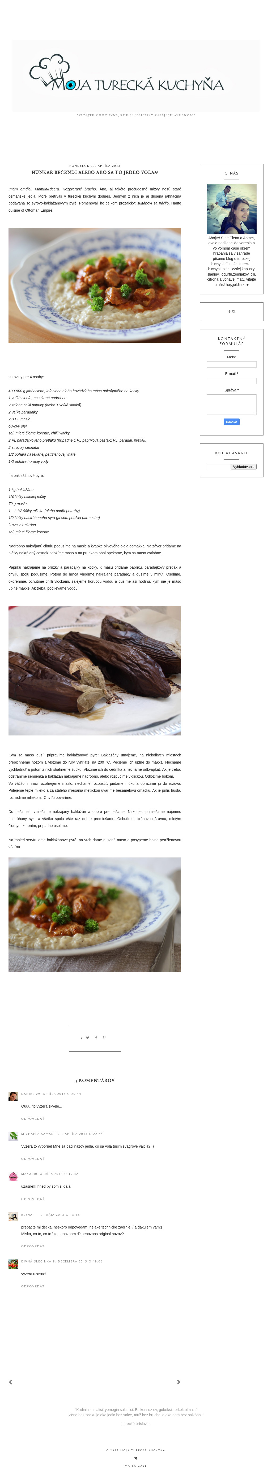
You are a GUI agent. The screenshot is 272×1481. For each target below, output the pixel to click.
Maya (26, 1174)
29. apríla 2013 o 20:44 (58, 1094)
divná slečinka (36, 1261)
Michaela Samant (38, 1134)
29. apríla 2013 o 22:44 (80, 1134)
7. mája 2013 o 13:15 (60, 1215)
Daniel (28, 1094)
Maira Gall (136, 1465)
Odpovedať (33, 1118)
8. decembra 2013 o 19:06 (78, 1261)
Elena (27, 1215)
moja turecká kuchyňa (142, 1450)
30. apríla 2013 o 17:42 (55, 1174)
